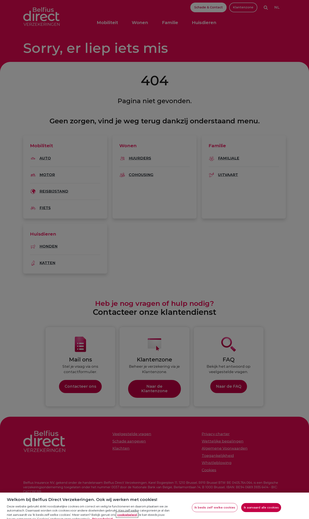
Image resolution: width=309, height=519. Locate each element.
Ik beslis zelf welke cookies (214, 510)
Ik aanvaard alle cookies (261, 510)
